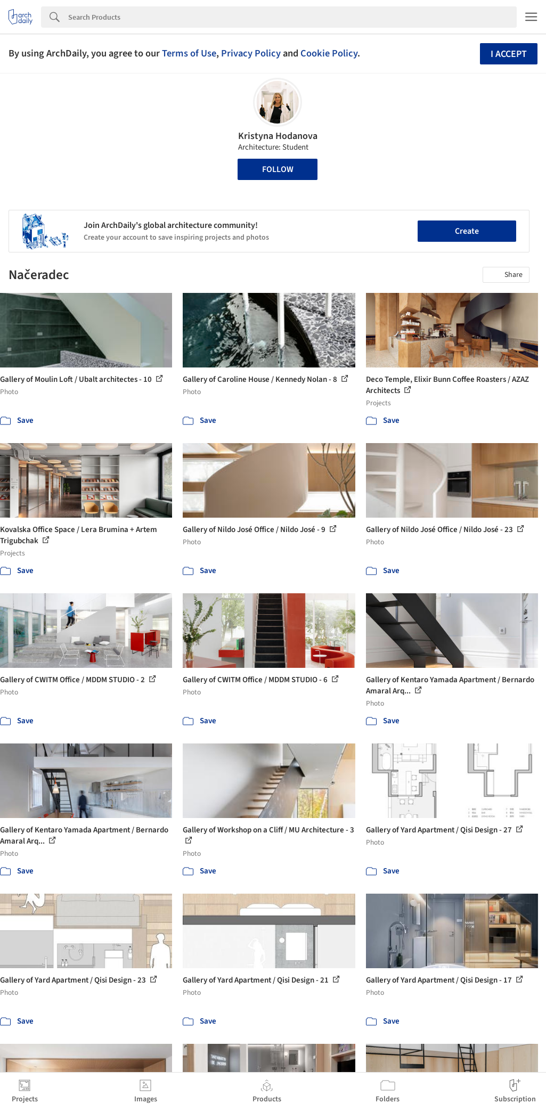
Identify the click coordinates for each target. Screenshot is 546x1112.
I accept (509, 54)
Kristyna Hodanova (277, 136)
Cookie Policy (328, 53)
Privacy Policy (251, 53)
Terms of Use (189, 53)
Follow (278, 169)
